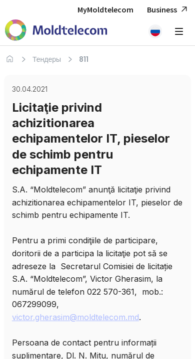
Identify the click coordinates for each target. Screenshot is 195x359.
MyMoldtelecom (106, 9)
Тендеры (46, 59)
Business (168, 9)
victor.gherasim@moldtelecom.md (75, 317)
